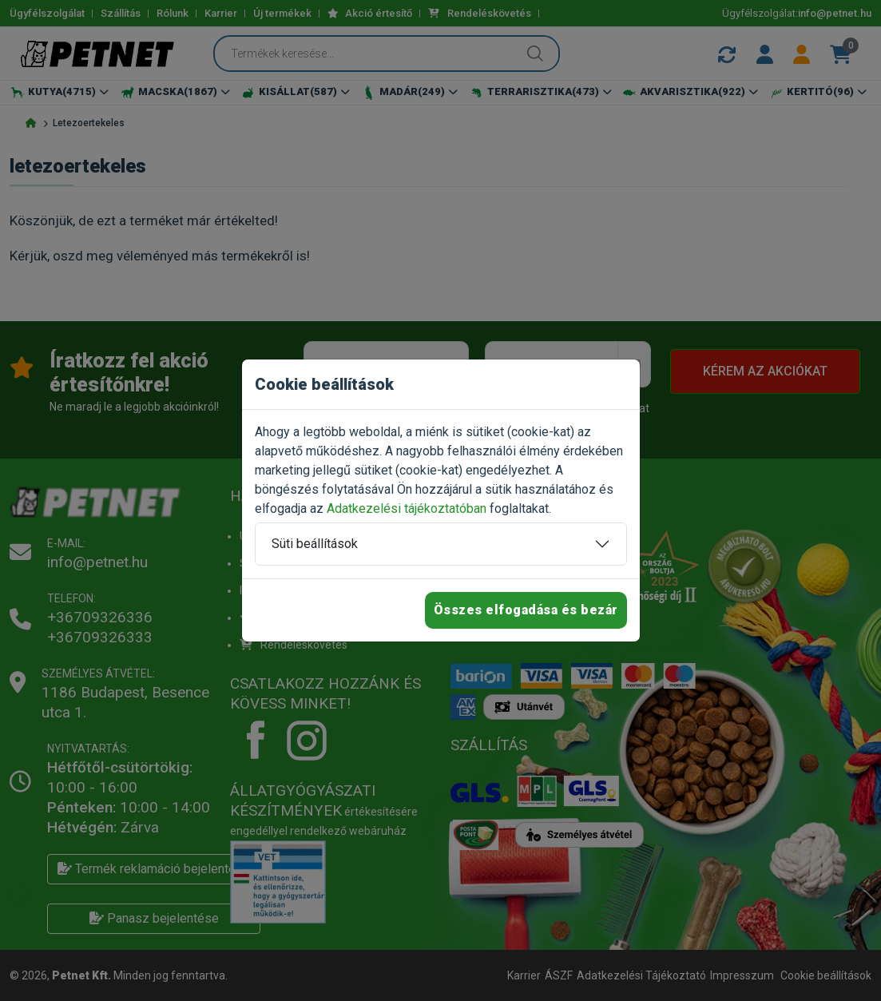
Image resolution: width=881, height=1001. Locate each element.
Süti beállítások (315, 543)
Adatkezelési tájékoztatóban (406, 508)
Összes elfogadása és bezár (526, 610)
